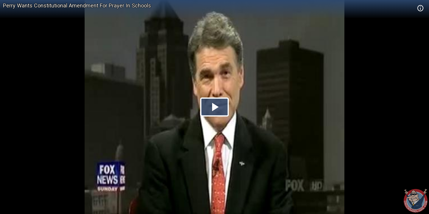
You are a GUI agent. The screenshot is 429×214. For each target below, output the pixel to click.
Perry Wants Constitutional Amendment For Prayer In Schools (77, 5)
